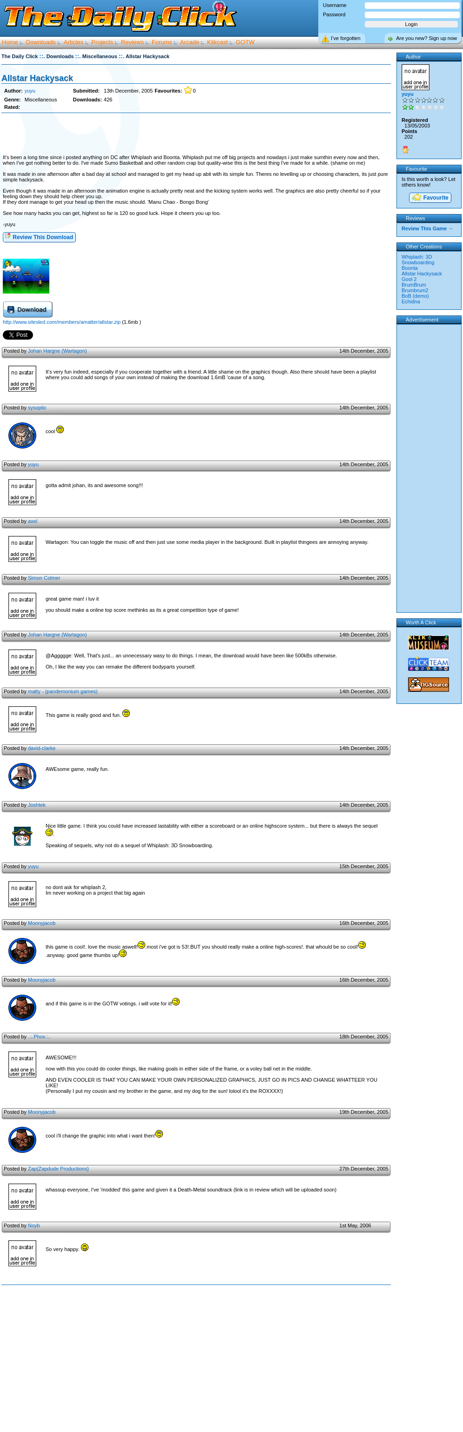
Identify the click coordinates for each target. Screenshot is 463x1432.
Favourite (429, 198)
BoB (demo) (415, 296)
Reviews (132, 42)
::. (42, 56)
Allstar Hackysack (37, 78)
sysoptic (37, 407)
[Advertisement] (196, 134)
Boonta (410, 268)
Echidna (411, 301)
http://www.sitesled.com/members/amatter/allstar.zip (62, 322)
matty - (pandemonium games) (63, 691)
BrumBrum (414, 285)
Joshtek (37, 805)
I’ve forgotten (346, 38)
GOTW (245, 42)
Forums (162, 42)
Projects (102, 42)
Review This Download (39, 237)
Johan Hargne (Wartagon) (57, 351)
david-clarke (41, 748)
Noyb (34, 1225)
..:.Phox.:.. (39, 1036)
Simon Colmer (44, 578)
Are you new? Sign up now (426, 38)
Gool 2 (409, 279)
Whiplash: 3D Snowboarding (418, 259)
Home (10, 42)
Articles (74, 42)
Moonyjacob (41, 923)
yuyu (30, 91)
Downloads (41, 42)
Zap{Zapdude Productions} (58, 1168)
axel (32, 521)
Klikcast (217, 42)
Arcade (189, 42)
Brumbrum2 (415, 290)
